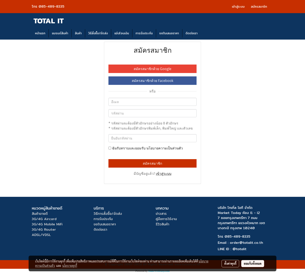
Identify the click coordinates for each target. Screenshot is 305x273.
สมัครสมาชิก (259, 6)
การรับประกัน (144, 33)
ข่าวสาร (161, 213)
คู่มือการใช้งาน (166, 219)
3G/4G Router (44, 229)
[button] (204, 33)
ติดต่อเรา (192, 33)
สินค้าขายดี (40, 213)
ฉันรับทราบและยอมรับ (145, 148)
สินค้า (78, 33)
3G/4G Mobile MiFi (47, 224)
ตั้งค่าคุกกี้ (230, 263)
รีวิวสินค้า (162, 224)
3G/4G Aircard (44, 219)
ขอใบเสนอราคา (169, 33)
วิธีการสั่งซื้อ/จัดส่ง (108, 213)
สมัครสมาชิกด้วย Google (152, 68)
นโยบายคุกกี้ (69, 265)
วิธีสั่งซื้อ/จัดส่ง (98, 33)
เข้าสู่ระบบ (238, 6)
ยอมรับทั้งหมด (253, 263)
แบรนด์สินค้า (60, 33)
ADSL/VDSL (41, 234)
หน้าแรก (40, 33)
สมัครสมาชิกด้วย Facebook (152, 80)
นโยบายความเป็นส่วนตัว (164, 148)
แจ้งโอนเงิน (121, 33)
